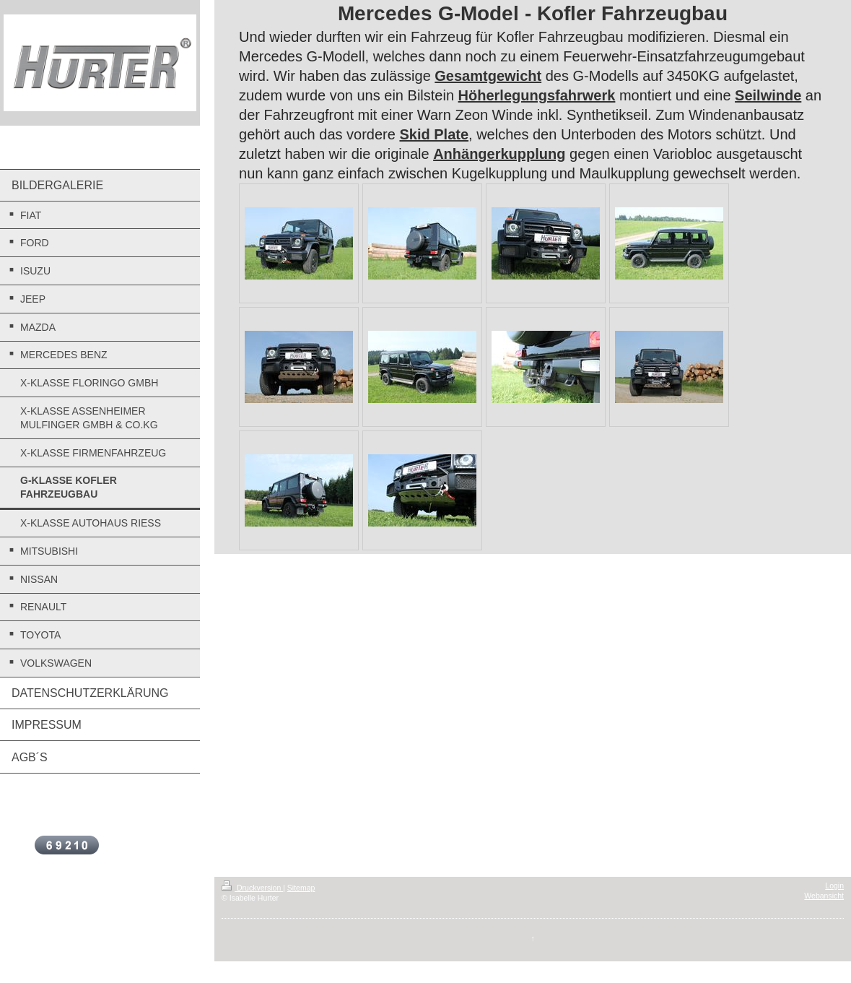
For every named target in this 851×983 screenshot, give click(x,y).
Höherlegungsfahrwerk (537, 95)
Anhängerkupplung (499, 154)
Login (834, 885)
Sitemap (301, 887)
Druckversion (252, 887)
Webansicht (824, 895)
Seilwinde (768, 95)
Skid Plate (433, 134)
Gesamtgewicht (488, 76)
